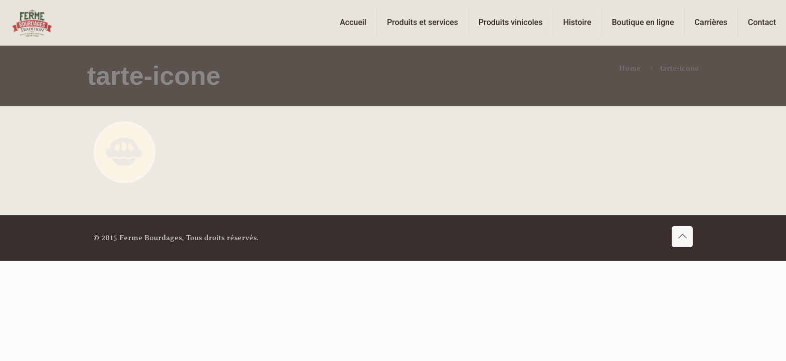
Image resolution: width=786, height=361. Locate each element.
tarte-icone (679, 68)
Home (630, 68)
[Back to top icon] (682, 236)
